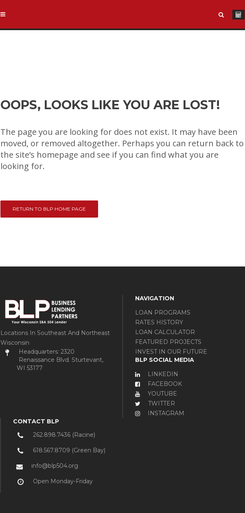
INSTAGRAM (159, 413)
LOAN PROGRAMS (162, 312)
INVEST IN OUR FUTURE (171, 351)
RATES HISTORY (159, 322)
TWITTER (155, 403)
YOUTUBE (156, 393)
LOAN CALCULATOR (165, 332)
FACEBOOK (158, 384)
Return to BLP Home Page (49, 209)
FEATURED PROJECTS (168, 341)
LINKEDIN (156, 374)
